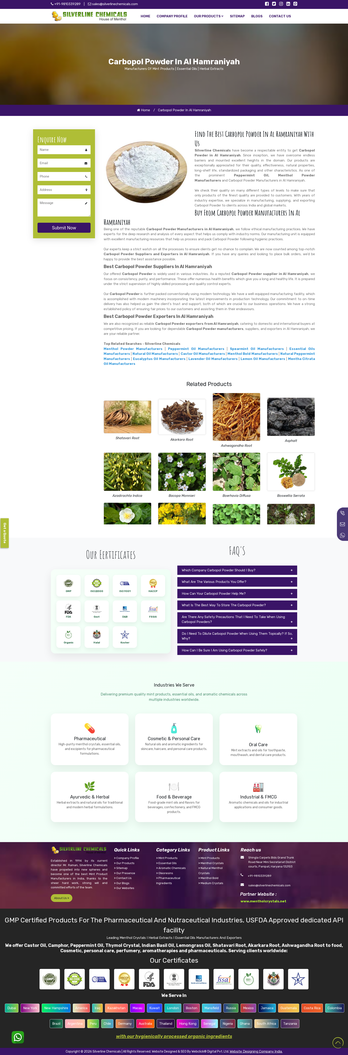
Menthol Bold (208, 878)
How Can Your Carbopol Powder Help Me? (214, 594)
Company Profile (126, 858)
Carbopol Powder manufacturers (214, 329)
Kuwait (154, 1008)
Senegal (210, 1024)
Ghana (245, 1024)
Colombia (335, 1008)
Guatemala (289, 1008)
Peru (93, 1024)
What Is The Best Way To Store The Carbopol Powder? (224, 605)
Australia (145, 1024)
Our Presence (124, 873)
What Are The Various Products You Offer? (214, 582)
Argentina (75, 1024)
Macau (137, 1008)
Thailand (165, 1024)
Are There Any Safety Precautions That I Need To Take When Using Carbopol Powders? (233, 619)
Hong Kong (187, 1024)
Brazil (56, 1024)
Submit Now (64, 227)
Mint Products (167, 858)
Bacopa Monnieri (182, 496)
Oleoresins (164, 873)
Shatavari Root (127, 438)
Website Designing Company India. (256, 1051)
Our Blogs (121, 883)
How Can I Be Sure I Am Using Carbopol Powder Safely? (224, 650)
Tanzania (290, 1024)
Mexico (248, 1008)
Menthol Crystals (211, 863)
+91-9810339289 (259, 875)
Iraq (97, 1008)
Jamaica (267, 1008)
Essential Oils (166, 863)
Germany (125, 1024)
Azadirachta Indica (127, 496)
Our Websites (124, 888)
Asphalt (291, 441)
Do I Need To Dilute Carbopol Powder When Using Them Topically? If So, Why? (237, 636)
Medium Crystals (210, 883)
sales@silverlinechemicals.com (113, 4)
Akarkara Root (181, 440)
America (81, 1008)
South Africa (266, 1024)
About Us (61, 898)
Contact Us (123, 878)
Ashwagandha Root (236, 446)
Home (143, 110)
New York (30, 1008)
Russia (231, 1008)
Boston (191, 1008)
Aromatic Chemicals (171, 868)
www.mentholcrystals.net (263, 901)
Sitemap (121, 868)
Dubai (11, 1008)
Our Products (124, 863)
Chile (107, 1024)
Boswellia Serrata (291, 496)
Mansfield (211, 1008)
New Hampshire (56, 1008)
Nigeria (228, 1024)
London (173, 1008)
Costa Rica (312, 1008)
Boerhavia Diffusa (237, 496)
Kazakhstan (116, 1008)
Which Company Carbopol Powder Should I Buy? (218, 570)
